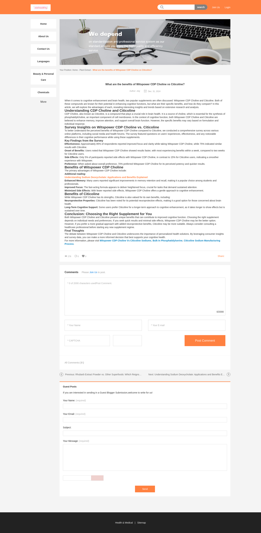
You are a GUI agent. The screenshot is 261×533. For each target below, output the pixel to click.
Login (227, 7)
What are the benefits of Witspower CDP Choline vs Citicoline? (122, 70)
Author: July (135, 91)
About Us (43, 36)
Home (75, 70)
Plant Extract (85, 70)
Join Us (216, 7)
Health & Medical (124, 522)
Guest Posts (70, 386)
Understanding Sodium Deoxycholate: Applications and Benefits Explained (192, 374)
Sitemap (141, 522)
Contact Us (43, 49)
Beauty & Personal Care (43, 77)
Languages (43, 61)
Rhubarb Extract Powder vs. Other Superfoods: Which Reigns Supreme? (112, 374)
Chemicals (43, 92)
